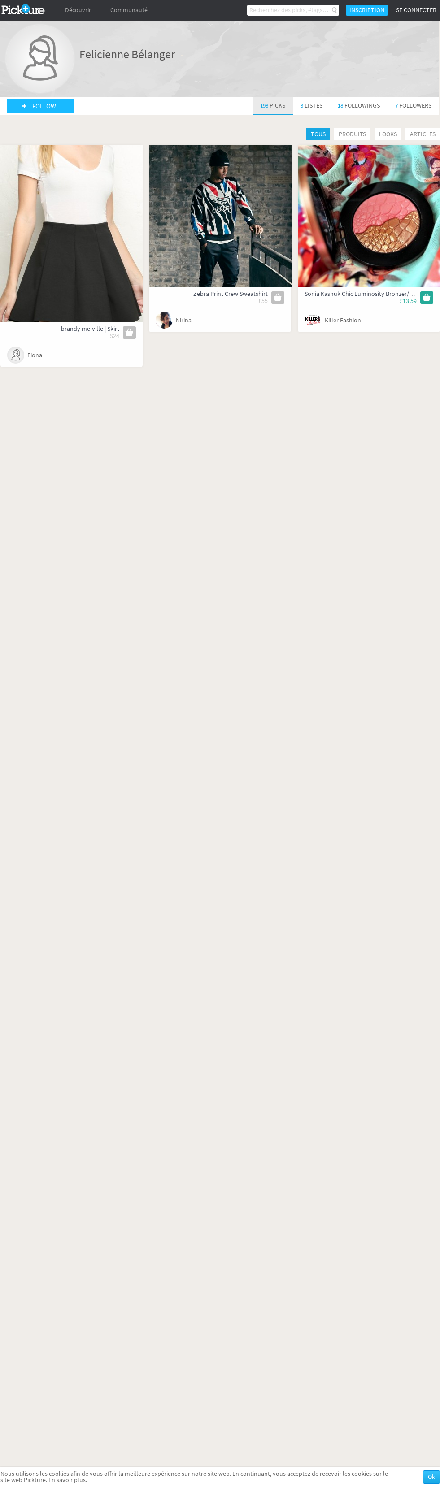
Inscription (366, 10)
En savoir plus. (67, 1480)
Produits (352, 134)
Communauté (129, 10)
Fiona (34, 355)
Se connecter (416, 10)
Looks (388, 134)
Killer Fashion (343, 320)
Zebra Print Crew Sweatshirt (230, 294)
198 (272, 105)
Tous (318, 134)
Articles (423, 134)
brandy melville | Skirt (90, 329)
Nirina (184, 320)
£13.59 (408, 301)
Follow (44, 106)
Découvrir (78, 10)
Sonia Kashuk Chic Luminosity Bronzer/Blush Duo (371, 294)
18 (359, 105)
